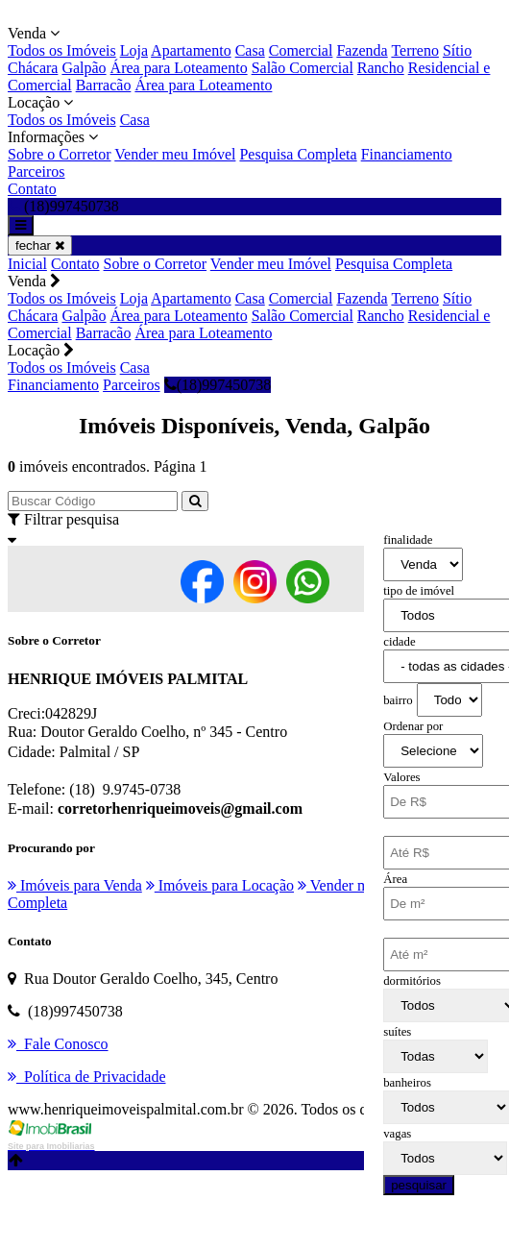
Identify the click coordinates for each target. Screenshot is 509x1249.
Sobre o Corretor (59, 154)
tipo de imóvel (418, 591)
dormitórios (412, 981)
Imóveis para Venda (75, 885)
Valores (401, 777)
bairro (398, 700)
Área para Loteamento (179, 68)
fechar (39, 245)
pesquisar (419, 1185)
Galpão (83, 68)
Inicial (27, 264)
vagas (397, 1133)
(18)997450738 (218, 385)
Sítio (457, 50)
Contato (32, 189)
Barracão (104, 85)
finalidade (407, 540)
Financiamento (406, 154)
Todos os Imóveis (62, 50)
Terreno (415, 50)
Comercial (301, 50)
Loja (134, 50)
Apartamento (191, 50)
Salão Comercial (302, 68)
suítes (397, 1032)
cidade (399, 642)
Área (395, 879)
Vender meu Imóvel (174, 154)
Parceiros (36, 171)
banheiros (407, 1083)
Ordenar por (413, 726)
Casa (250, 50)
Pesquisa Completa (297, 154)
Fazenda (361, 50)
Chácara (33, 68)
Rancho (380, 68)
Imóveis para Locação (220, 885)
